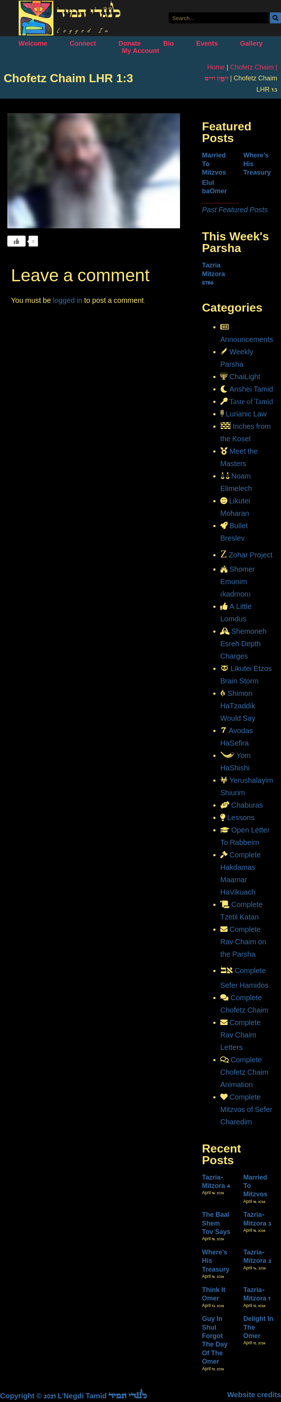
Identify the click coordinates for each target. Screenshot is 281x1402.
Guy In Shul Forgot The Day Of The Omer (215, 1340)
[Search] (275, 17)
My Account (140, 50)
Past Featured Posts (235, 209)
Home (216, 67)
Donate (130, 43)
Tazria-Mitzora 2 (257, 1256)
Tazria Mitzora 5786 (213, 273)
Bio (168, 43)
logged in (67, 300)
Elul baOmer (214, 187)
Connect (83, 43)
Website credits (254, 1394)
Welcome (33, 43)
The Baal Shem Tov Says (216, 1223)
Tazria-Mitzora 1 (256, 1294)
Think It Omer (213, 1294)
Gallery (251, 43)
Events (207, 43)
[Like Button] (16, 241)
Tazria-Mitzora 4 (216, 1181)
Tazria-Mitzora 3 (257, 1218)
